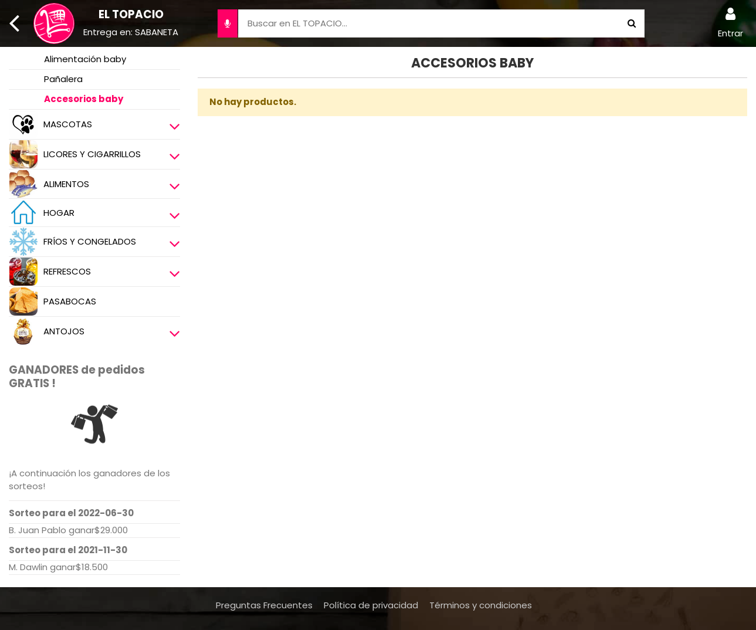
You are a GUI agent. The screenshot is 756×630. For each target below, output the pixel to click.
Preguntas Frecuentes (264, 605)
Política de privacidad (371, 605)
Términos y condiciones (480, 605)
